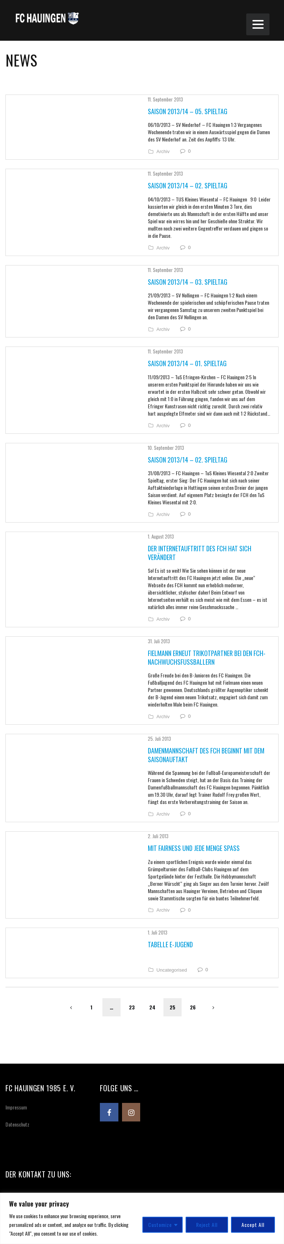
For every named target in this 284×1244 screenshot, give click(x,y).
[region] (142, 1218)
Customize (160, 1224)
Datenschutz (17, 1020)
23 (132, 903)
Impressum (16, 1003)
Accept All (253, 1224)
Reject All (207, 1224)
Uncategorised (132, 866)
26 (193, 903)
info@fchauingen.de (39, 1157)
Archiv (123, 150)
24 (152, 903)
